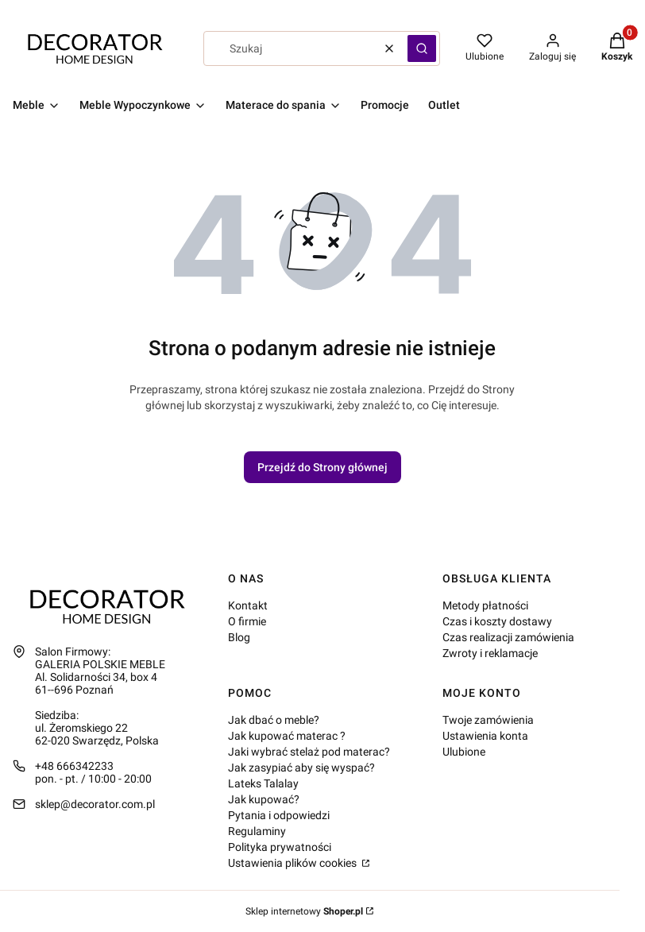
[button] (421, 48)
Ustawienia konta (485, 735)
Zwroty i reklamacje (490, 653)
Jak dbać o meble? (273, 720)
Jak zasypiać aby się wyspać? (301, 767)
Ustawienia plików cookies (293, 863)
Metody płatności (485, 605)
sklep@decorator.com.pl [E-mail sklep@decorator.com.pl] (95, 804)
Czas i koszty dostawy (497, 621)
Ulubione (463, 751)
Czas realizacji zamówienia (508, 637)
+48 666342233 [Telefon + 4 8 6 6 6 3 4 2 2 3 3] (74, 766)
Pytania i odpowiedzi (279, 815)
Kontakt (248, 605)
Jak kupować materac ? (287, 735)
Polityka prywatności (279, 847)
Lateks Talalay (263, 783)
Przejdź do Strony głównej (322, 467)
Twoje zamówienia (488, 720)
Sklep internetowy (304, 911)
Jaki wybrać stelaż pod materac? (309, 751)
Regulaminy (257, 831)
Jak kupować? (263, 799)
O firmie (247, 621)
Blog (239, 637)
